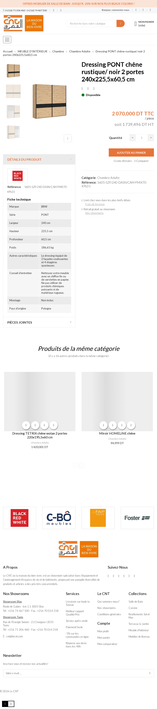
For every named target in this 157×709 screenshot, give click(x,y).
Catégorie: (89, 178)
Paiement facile (74, 627)
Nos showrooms (94, 213)
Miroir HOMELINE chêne (117, 433)
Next (81, 465)
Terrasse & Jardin (139, 623)
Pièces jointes (19, 322)
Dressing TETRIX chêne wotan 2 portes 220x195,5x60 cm (39, 435)
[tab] (39, 159)
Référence (14, 187)
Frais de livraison (95, 204)
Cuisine (133, 608)
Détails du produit (24, 159)
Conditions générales (109, 614)
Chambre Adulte (108, 178)
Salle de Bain (136, 601)
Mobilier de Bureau (139, 636)
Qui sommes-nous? (108, 601)
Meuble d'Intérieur (139, 630)
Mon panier (103, 637)
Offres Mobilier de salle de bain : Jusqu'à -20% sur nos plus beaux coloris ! (79, 3)
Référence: (89, 182)
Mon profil (103, 631)
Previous (75, 465)
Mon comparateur (107, 644)
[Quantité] (142, 137)
